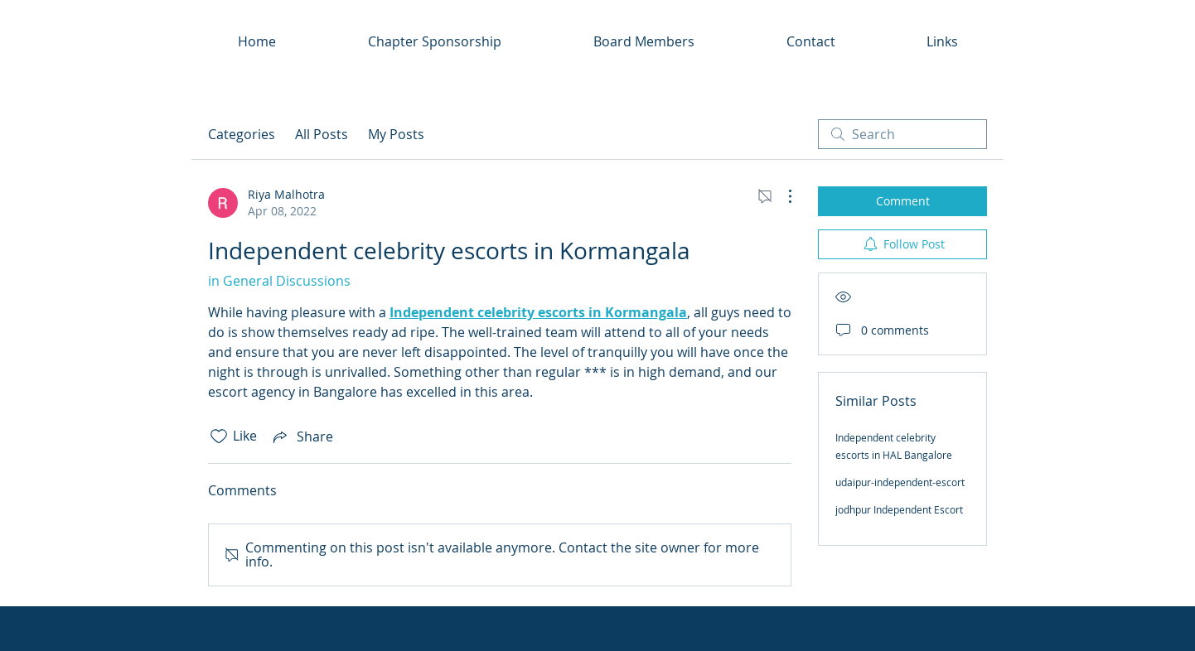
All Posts (321, 134)
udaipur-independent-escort (900, 482)
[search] (902, 134)
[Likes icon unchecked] (219, 436)
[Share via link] (301, 436)
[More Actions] (781, 196)
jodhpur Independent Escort (899, 509)
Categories (241, 134)
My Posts (396, 134)
